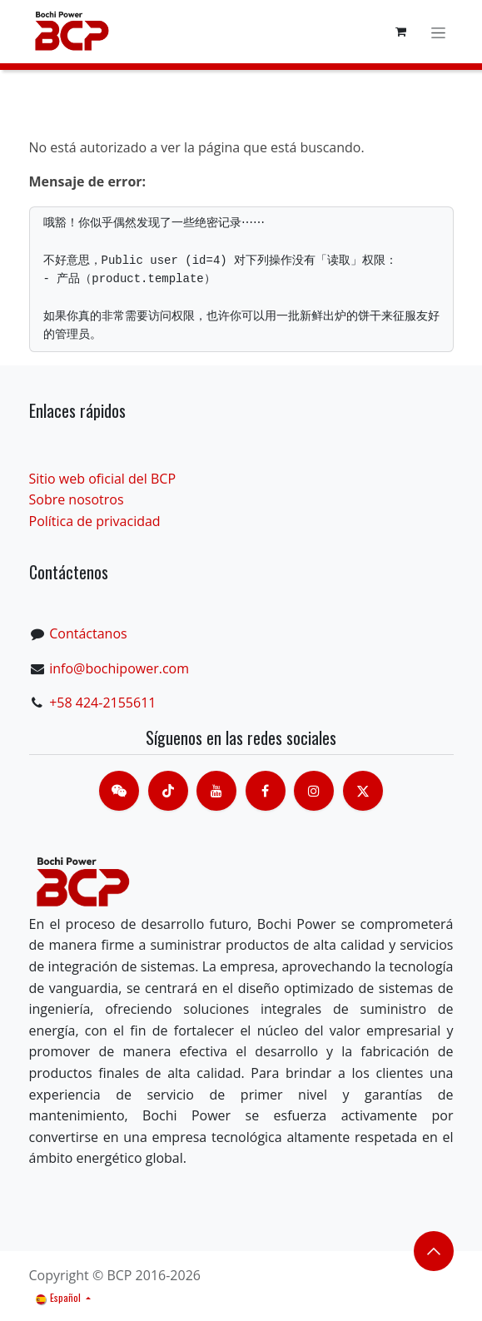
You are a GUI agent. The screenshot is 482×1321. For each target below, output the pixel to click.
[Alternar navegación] (438, 31)
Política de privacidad (95, 521)
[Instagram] (314, 791)
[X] (363, 791)
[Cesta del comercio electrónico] (401, 32)
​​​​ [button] (433, 1251)
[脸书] (266, 791)
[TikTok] (168, 791)
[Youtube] (216, 791)
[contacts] (119, 791)
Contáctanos (88, 633)
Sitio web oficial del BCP (102, 478)
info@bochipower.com (119, 668)
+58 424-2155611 (102, 702)
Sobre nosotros (76, 499)
